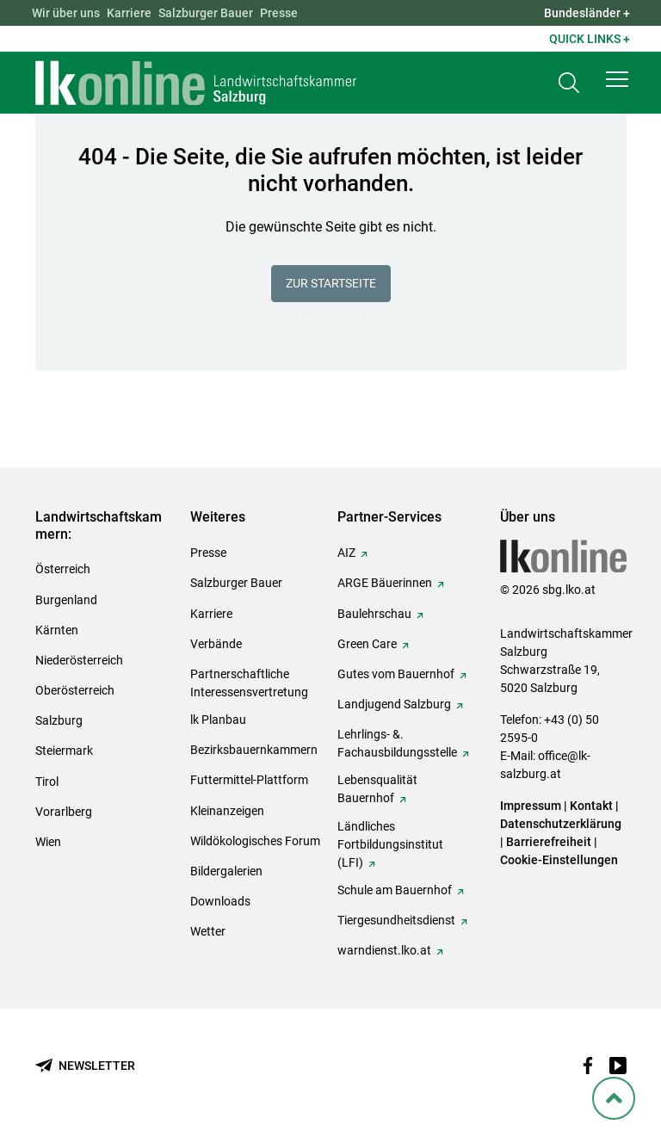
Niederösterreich (79, 660)
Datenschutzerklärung (560, 824)
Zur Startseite (331, 283)
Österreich (62, 569)
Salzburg (59, 720)
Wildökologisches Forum (255, 841)
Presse (279, 13)
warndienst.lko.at (384, 950)
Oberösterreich (74, 690)
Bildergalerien (226, 871)
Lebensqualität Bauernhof (377, 789)
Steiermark (64, 750)
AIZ (346, 552)
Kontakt (591, 806)
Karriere (129, 13)
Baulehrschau (374, 614)
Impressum (530, 806)
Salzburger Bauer (205, 13)
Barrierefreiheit (548, 842)
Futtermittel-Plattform (249, 780)
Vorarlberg (63, 812)
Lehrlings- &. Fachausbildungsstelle (397, 743)
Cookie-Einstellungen (559, 860)
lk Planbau (218, 719)
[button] (617, 79)
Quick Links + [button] (589, 39)
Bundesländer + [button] (587, 13)
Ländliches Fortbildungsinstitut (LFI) (390, 844)
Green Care (367, 644)
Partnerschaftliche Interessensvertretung (249, 683)
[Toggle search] (569, 83)
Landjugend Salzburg (394, 704)
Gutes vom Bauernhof (395, 674)
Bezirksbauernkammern (254, 750)
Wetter (207, 931)
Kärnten (56, 630)
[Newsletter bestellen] (85, 1066)
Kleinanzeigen (227, 811)
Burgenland (66, 600)
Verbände (216, 644)
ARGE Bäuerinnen (384, 583)
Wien (48, 842)
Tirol (47, 781)
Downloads (220, 901)
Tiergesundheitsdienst (396, 920)
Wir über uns (66, 13)
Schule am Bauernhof (394, 890)
